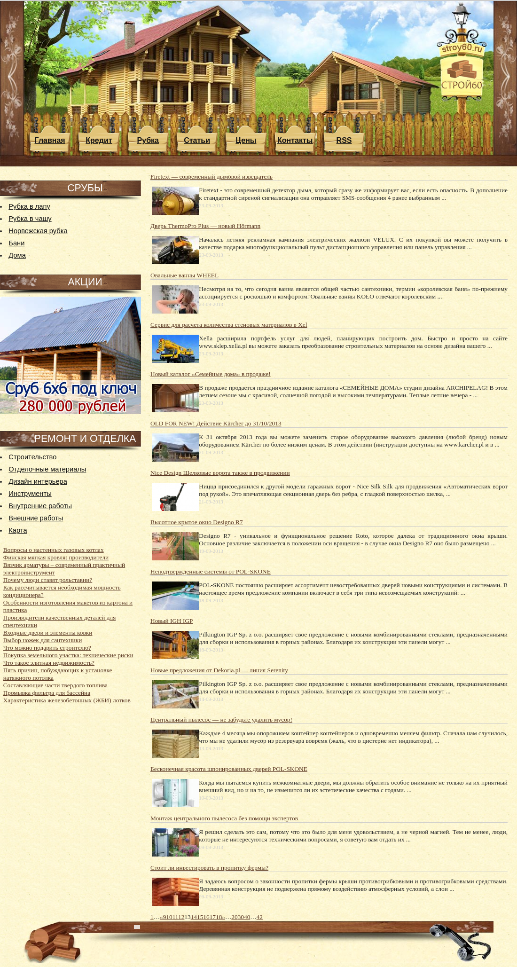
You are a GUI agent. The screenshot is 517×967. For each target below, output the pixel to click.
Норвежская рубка (37, 231)
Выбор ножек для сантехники (42, 640)
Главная (50, 140)
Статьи (197, 140)
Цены (245, 140)
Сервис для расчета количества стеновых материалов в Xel (228, 324)
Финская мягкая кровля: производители (56, 557)
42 (260, 916)
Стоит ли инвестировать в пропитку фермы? (209, 867)
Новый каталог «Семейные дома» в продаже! (210, 373)
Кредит (99, 140)
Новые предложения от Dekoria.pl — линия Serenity (219, 670)
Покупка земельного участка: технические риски (68, 655)
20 (234, 916)
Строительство (32, 457)
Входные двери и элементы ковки (48, 632)
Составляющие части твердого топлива (55, 685)
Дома (16, 255)
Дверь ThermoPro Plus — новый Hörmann (205, 225)
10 (169, 916)
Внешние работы (35, 518)
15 (200, 916)
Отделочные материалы (47, 469)
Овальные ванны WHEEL (184, 275)
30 (241, 916)
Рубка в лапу (29, 206)
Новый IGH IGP (171, 620)
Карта (17, 530)
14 (194, 916)
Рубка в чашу (29, 218)
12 (181, 916)
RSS (344, 140)
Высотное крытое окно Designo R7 (196, 522)
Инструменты (29, 493)
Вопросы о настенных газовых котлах (53, 549)
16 (206, 916)
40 (247, 916)
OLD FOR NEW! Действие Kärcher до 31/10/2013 (216, 423)
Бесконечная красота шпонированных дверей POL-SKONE (228, 768)
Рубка (148, 140)
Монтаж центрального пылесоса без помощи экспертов (224, 818)
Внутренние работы (40, 506)
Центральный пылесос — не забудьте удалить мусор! (221, 719)
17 (213, 916)
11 (175, 916)
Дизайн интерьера (37, 481)
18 (219, 916)
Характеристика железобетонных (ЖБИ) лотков (67, 700)
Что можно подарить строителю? (47, 647)
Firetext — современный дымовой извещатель (211, 176)
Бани (16, 243)
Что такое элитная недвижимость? (48, 662)
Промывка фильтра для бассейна (46, 692)
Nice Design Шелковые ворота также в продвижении (220, 472)
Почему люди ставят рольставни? (48, 579)
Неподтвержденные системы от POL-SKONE (210, 571)
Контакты (295, 140)
